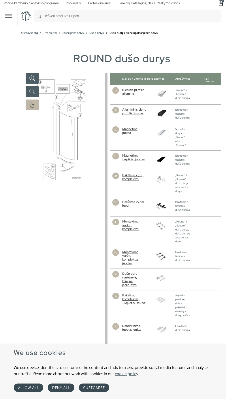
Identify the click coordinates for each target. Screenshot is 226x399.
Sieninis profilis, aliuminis (133, 92)
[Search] (39, 16)
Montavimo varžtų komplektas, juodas (130, 257)
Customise (94, 387)
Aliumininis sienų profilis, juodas (134, 111)
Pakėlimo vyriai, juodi (133, 203)
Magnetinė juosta (129, 131)
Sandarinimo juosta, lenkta (131, 328)
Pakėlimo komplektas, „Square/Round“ (134, 299)
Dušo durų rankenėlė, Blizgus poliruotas (129, 279)
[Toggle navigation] (9, 16)
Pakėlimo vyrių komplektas (132, 177)
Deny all (61, 387)
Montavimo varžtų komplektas (130, 225)
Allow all (28, 387)
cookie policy (126, 373)
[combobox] (133, 16)
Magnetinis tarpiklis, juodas (133, 157)
